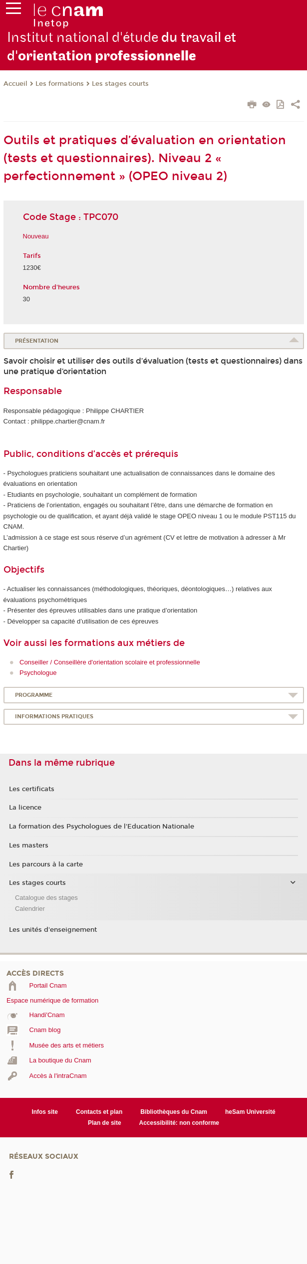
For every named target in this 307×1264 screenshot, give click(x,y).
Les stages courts (120, 84)
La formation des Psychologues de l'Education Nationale (101, 827)
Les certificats (31, 789)
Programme (33, 695)
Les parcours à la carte (46, 864)
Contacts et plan (99, 1111)
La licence (25, 808)
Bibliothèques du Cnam (173, 1111)
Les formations (59, 84)
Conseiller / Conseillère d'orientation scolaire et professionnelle (109, 662)
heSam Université (250, 1111)
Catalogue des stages (46, 897)
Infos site (44, 1111)
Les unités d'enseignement (53, 930)
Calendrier (30, 908)
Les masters (28, 845)
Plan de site (104, 1122)
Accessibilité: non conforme (179, 1122)
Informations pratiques (54, 716)
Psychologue (37, 672)
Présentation (36, 341)
